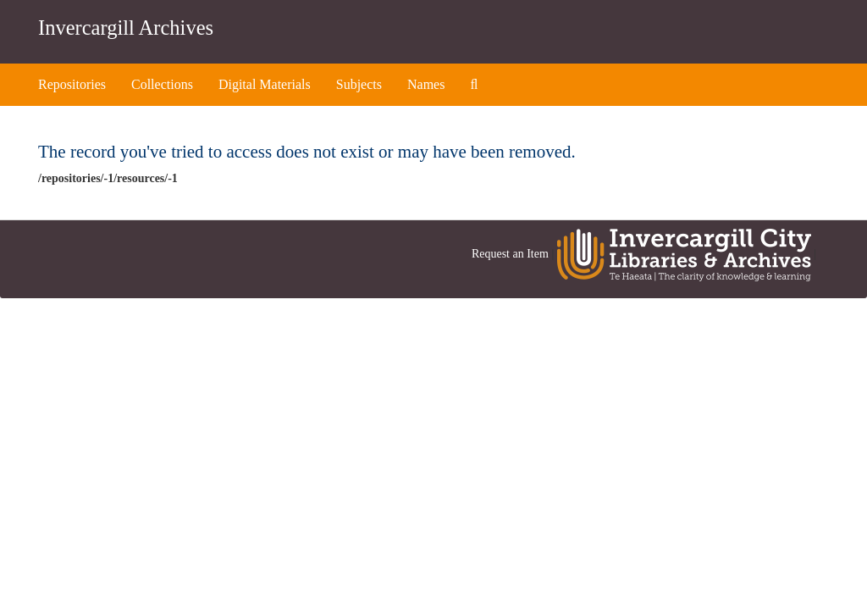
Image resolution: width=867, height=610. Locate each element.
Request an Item (510, 254)
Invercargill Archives (125, 27)
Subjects (359, 84)
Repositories (72, 84)
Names (426, 84)
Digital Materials (264, 84)
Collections (162, 84)
